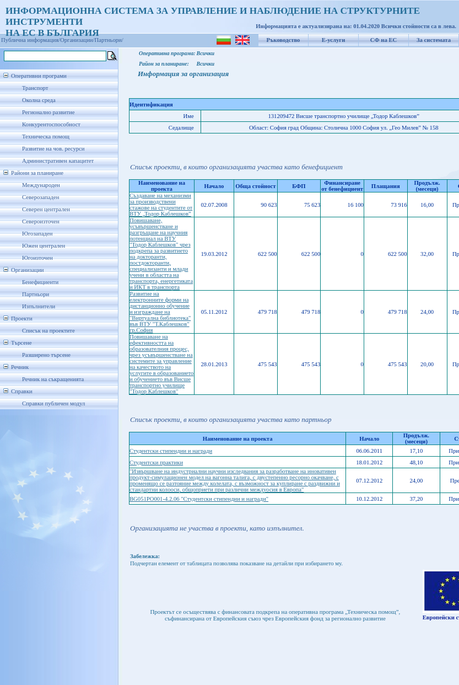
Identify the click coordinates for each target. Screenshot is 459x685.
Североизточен (41, 221)
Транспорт (35, 88)
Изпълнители (38, 306)
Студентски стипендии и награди (170, 451)
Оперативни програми (39, 76)
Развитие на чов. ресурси (53, 149)
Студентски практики (156, 462)
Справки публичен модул (53, 403)
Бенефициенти (40, 282)
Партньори (35, 294)
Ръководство (283, 40)
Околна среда (39, 100)
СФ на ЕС (383, 40)
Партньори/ (109, 40)
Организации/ (77, 40)
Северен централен (46, 209)
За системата (434, 40)
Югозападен (37, 234)
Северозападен (40, 197)
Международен (41, 185)
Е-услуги (333, 40)
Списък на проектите (48, 331)
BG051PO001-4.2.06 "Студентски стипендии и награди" (198, 499)
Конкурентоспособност (51, 124)
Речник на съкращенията (53, 379)
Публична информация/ (30, 40)
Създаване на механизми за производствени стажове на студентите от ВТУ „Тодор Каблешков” (160, 204)
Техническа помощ (45, 136)
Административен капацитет (58, 161)
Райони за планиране (37, 173)
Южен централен (43, 246)
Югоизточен (37, 258)
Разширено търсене (46, 355)
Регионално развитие (48, 112)
